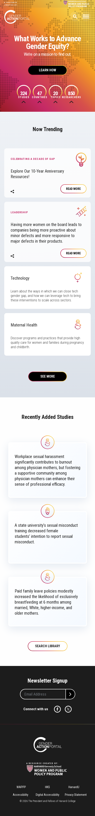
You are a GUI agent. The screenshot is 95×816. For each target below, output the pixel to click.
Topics (56, 95)
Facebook (57, 709)
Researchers (71, 95)
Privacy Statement (76, 794)
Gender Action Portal (17, 17)
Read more (73, 188)
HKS (47, 787)
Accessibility (20, 794)
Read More (73, 253)
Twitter (68, 709)
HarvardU (73, 787)
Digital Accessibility (47, 794)
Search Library (47, 646)
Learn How (47, 70)
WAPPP (21, 787)
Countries (39, 95)
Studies (23, 95)
